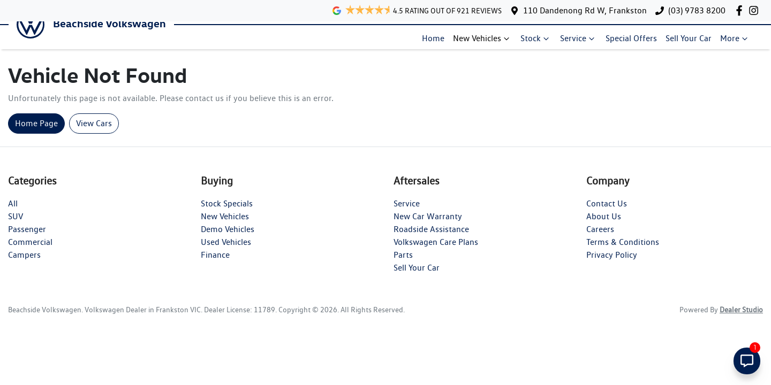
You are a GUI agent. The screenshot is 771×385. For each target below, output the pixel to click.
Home (437, 42)
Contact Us (606, 212)
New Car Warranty (428, 225)
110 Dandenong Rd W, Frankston (585, 10)
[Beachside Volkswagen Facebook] (741, 10)
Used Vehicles (226, 251)
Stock (540, 42)
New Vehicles (486, 42)
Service (582, 42)
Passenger (27, 238)
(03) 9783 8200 (696, 10)
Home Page (36, 132)
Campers (24, 264)
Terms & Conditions (622, 251)
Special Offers (635, 42)
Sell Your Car (693, 42)
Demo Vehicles (227, 238)
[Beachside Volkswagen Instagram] (756, 10)
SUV (15, 225)
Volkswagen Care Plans (436, 251)
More (739, 42)
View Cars (94, 132)
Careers (600, 238)
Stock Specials (227, 212)
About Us (603, 225)
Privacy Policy (611, 264)
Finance (215, 264)
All (13, 212)
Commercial (30, 251)
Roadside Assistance (431, 238)
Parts (403, 264)
